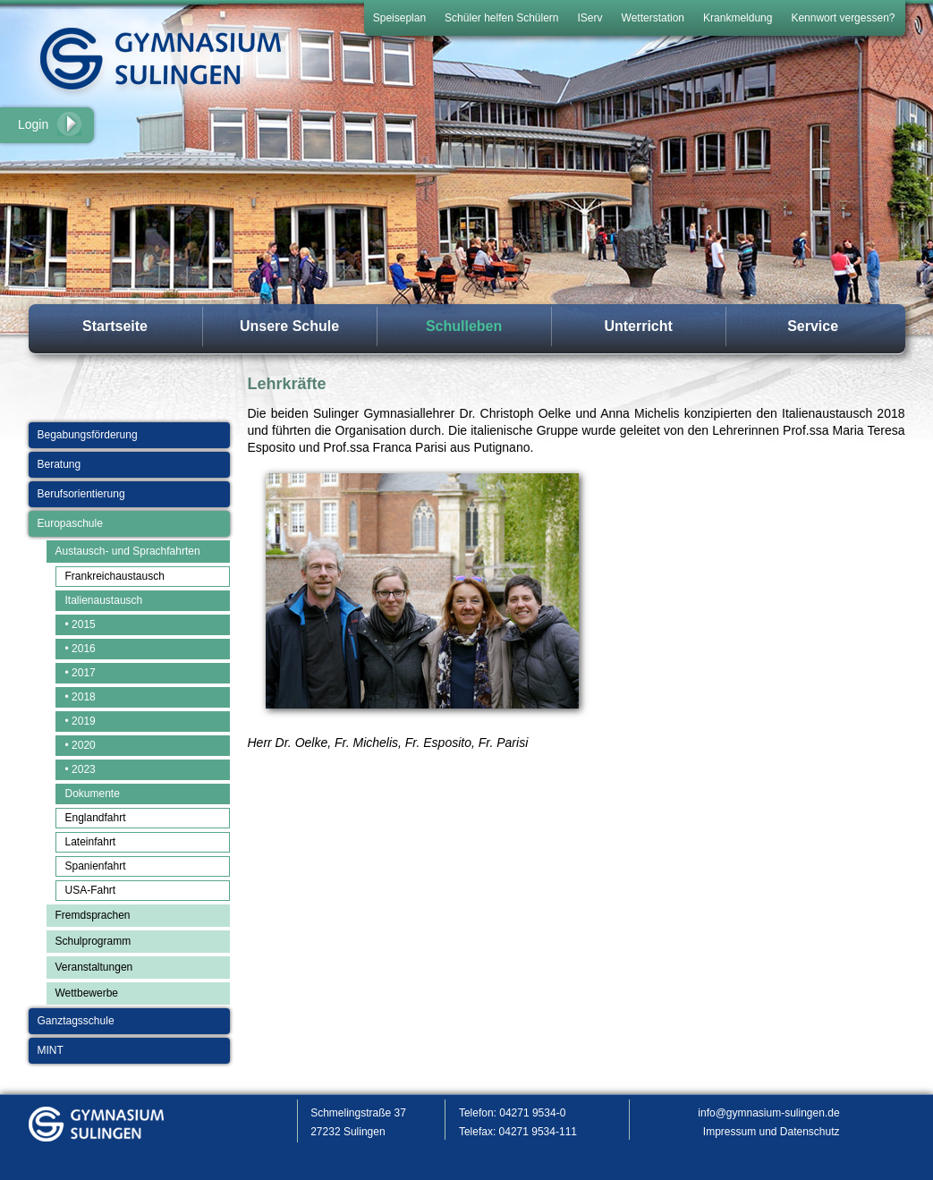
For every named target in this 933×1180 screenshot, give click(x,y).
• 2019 (80, 721)
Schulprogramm (93, 941)
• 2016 (80, 648)
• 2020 (80, 745)
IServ (590, 18)
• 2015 (80, 624)
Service (812, 326)
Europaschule (70, 523)
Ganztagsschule (76, 1020)
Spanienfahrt (95, 866)
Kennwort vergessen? (843, 18)
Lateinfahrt (90, 842)
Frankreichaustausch (115, 576)
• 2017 (80, 672)
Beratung (59, 464)
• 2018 (80, 697)
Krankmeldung (737, 18)
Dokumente (92, 793)
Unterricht (638, 326)
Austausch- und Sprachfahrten (127, 551)
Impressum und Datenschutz (771, 1131)
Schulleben (464, 326)
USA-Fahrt (90, 890)
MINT (51, 1050)
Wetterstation (653, 18)
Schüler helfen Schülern (501, 18)
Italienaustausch (104, 600)
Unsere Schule (289, 326)
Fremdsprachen (93, 915)
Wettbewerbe (86, 993)
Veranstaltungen (94, 967)
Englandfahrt (95, 817)
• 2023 (80, 769)
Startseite (115, 326)
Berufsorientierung (81, 494)
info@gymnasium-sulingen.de (768, 1113)
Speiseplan (399, 18)
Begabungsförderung (88, 435)
